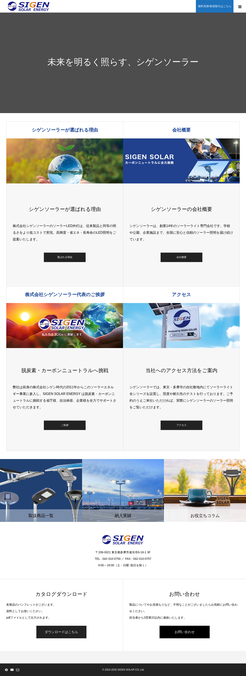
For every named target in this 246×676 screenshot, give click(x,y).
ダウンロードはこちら (61, 632)
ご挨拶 (64, 425)
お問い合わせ (185, 632)
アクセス (181, 425)
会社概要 (181, 257)
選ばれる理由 (64, 257)
